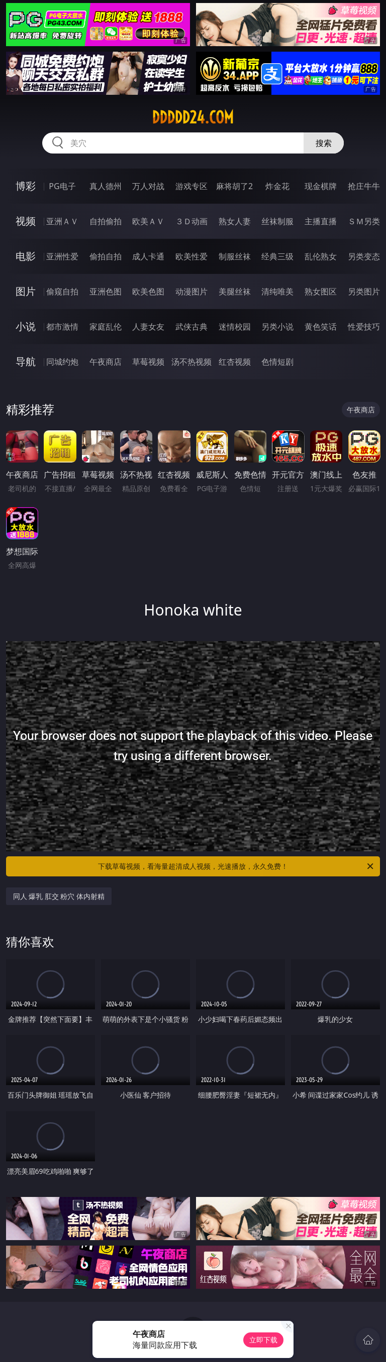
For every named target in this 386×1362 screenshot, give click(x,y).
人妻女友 (148, 326)
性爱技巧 (364, 326)
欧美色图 (148, 291)
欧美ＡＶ (148, 221)
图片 (26, 291)
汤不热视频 (191, 361)
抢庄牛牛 (364, 186)
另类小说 (277, 326)
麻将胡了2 (234, 186)
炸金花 (277, 186)
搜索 (324, 142)
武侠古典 (191, 326)
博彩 (26, 186)
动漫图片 (191, 291)
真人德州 (105, 186)
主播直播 (321, 221)
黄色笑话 (321, 326)
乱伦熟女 (321, 256)
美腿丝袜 (235, 291)
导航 (26, 361)
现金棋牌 (321, 186)
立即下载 (263, 1339)
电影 (26, 256)
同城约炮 (62, 361)
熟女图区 (321, 291)
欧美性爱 (191, 256)
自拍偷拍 (105, 221)
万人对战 (148, 186)
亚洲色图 (105, 291)
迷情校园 (235, 326)
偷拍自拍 (105, 256)
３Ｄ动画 (191, 221)
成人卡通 (148, 256)
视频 (26, 221)
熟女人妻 (235, 221)
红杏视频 (235, 361)
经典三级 (277, 256)
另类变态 (364, 256)
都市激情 (62, 326)
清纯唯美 (277, 291)
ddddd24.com (193, 117)
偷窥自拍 (62, 291)
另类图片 (364, 291)
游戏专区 (191, 186)
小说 (26, 326)
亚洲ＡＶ (62, 221)
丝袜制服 (277, 221)
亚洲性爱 (62, 256)
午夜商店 (105, 361)
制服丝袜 (235, 256)
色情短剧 (277, 361)
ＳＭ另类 (364, 221)
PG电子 (62, 186)
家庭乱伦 (105, 326)
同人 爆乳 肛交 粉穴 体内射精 (59, 896)
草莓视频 (148, 361)
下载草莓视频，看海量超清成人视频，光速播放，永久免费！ (236, 866)
